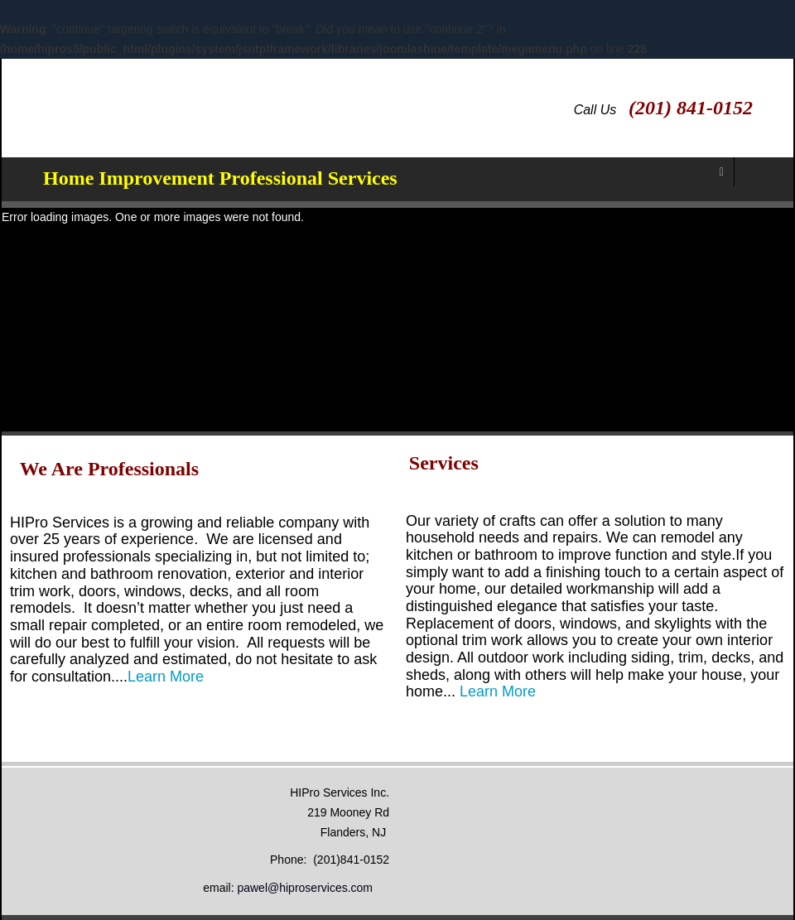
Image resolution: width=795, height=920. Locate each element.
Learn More (166, 676)
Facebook (771, 101)
